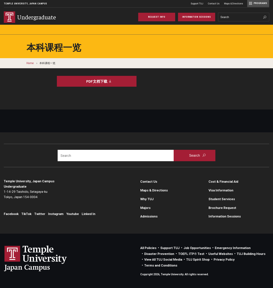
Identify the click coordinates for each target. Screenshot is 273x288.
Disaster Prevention (159, 254)
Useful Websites (220, 254)
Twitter (39, 214)
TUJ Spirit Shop (198, 259)
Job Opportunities (197, 248)
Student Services (222, 199)
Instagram (56, 214)
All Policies (148, 248)
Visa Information (221, 190)
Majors (145, 208)
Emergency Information (233, 248)
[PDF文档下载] (96, 81)
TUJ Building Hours (251, 254)
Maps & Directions (233, 3)
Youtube (72, 214)
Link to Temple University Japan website (42, 258)
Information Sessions (225, 216)
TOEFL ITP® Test (191, 254)
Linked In (88, 214)
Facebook (11, 214)
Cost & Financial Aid (223, 181)
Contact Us (214, 3)
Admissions (149, 216)
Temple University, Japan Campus (25, 3)
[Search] (243, 17)
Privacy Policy (224, 259)
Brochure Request (222, 208)
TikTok (26, 214)
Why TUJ (147, 199)
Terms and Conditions (160, 265)
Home (30, 63)
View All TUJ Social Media (163, 259)
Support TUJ (197, 3)
